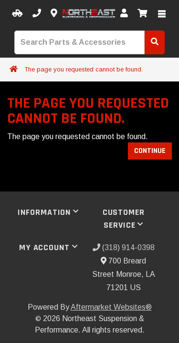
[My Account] (124, 13)
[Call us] (36, 13)
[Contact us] (54, 13)
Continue (150, 151)
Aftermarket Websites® (111, 307)
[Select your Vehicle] (17, 13)
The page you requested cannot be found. (83, 69)
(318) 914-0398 (124, 247)
